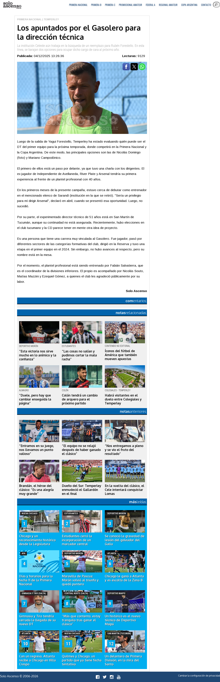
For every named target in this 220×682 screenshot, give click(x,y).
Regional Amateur (168, 5)
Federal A (150, 5)
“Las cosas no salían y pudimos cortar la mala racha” (79, 355)
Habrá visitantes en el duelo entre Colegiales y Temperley (123, 399)
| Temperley (50, 19)
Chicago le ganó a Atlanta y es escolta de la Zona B (124, 578)
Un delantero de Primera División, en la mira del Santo (123, 660)
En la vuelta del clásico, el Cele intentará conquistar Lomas (124, 490)
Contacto (206, 5)
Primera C (110, 5)
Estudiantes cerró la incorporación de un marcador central (77, 540)
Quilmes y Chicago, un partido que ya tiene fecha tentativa (81, 660)
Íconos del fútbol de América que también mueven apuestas (121, 355)
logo (12, 5)
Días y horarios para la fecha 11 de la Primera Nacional (36, 580)
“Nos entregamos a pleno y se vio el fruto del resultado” (124, 450)
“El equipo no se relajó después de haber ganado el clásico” (81, 450)
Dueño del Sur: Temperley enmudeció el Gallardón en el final (81, 490)
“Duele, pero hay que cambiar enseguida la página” (35, 399)
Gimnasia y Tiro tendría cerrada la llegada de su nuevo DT (37, 620)
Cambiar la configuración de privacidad (199, 675)
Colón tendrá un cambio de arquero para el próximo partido (80, 399)
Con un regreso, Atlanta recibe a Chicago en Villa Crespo (37, 660)
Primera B (96, 5)
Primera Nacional (78, 5)
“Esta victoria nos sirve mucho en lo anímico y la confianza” (37, 355)
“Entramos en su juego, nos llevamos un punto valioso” (36, 450)
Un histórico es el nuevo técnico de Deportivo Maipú (122, 620)
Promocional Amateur (130, 5)
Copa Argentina (189, 5)
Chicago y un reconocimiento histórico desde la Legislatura (37, 540)
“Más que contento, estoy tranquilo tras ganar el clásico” (81, 620)
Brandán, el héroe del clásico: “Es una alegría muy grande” (36, 490)
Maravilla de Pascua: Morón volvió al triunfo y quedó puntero (80, 580)
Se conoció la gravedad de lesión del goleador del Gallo (124, 540)
